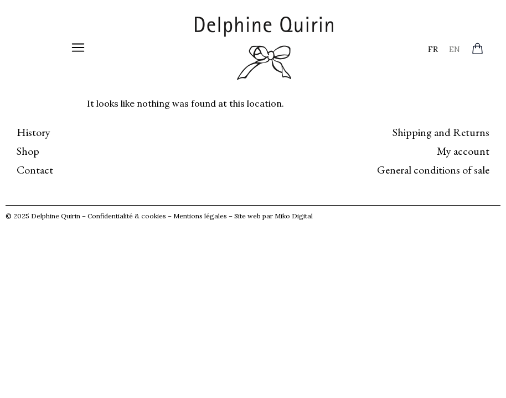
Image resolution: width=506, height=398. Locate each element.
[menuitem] (432, 48)
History (33, 132)
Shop (28, 150)
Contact (35, 169)
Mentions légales (200, 216)
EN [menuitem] (454, 49)
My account (463, 150)
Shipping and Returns (441, 132)
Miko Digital (294, 216)
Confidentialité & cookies (126, 216)
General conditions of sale (433, 169)
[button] (78, 48)
